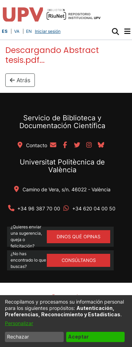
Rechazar (18, 337)
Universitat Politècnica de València (62, 166)
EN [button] (29, 31)
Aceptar (78, 337)
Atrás (20, 80)
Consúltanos (79, 260)
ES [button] (4, 31)
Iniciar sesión (48, 31)
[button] (115, 31)
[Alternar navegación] (127, 31)
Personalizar (19, 323)
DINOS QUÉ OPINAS (78, 236)
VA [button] (16, 31)
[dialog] (66, 321)
